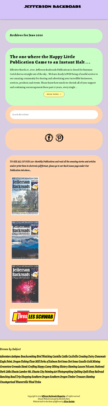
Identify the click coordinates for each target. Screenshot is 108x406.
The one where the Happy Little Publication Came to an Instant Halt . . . (50, 59)
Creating (83, 356)
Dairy (91, 356)
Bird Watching (44, 356)
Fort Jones (63, 361)
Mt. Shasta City (36, 371)
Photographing (65, 371)
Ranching (5, 377)
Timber (72, 377)
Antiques (15, 356)
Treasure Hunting (85, 377)
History (64, 366)
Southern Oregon (40, 377)
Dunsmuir (100, 356)
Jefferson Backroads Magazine (53, 396)
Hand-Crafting (29, 366)
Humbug (72, 366)
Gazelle (82, 361)
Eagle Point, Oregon (10, 361)
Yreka (38, 382)
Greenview (5, 366)
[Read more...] (55, 95)
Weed (31, 382)
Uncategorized (7, 382)
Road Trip (15, 377)
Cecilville (73, 356)
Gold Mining (93, 361)
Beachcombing (28, 356)
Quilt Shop (88, 371)
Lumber (23, 371)
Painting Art (51, 371)
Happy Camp (44, 366)
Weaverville (22, 382)
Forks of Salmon (48, 361)
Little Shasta (12, 371)
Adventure (5, 356)
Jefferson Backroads (52, 7)
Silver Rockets (69, 401)
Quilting (78, 371)
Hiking (55, 366)
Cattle (65, 356)
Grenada (16, 366)
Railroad (99, 371)
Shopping (26, 377)
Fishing (25, 361)
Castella (57, 356)
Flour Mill (34, 361)
